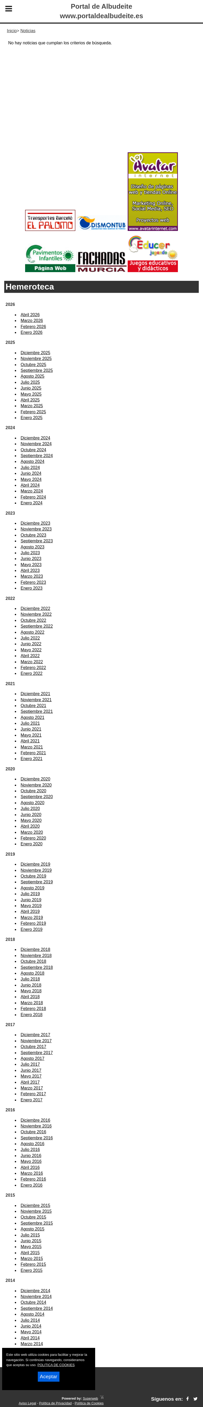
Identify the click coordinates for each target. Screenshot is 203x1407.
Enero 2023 (32, 588)
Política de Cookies (89, 1403)
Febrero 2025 (33, 412)
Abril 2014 (30, 1338)
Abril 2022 (30, 655)
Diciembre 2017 (35, 1034)
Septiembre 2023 (37, 541)
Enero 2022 (32, 673)
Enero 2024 (32, 503)
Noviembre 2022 (36, 614)
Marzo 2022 (32, 662)
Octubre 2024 (33, 450)
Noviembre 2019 (36, 870)
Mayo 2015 (31, 1246)
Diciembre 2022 (35, 608)
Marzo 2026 (32, 320)
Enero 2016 (32, 1185)
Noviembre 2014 (36, 1296)
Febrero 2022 (33, 667)
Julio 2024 (30, 467)
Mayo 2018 (31, 991)
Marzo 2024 (32, 491)
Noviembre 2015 (36, 1211)
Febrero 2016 (33, 1179)
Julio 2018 (30, 979)
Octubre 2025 (33, 364)
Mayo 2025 (31, 394)
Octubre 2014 (33, 1302)
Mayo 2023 (31, 564)
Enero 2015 (32, 1270)
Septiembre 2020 (37, 796)
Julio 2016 (30, 1149)
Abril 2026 (30, 314)
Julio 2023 (30, 553)
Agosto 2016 (32, 1143)
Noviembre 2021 (36, 700)
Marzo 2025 (32, 406)
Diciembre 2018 (35, 949)
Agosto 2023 (32, 547)
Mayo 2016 (31, 1161)
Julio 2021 (30, 723)
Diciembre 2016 (35, 1120)
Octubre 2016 (33, 1132)
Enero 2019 (32, 929)
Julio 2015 (30, 1235)
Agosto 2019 (32, 888)
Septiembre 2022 (37, 626)
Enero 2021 (32, 758)
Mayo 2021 (31, 735)
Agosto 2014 (32, 1314)
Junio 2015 (31, 1241)
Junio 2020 (31, 814)
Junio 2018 (31, 985)
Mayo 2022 (31, 650)
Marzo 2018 (32, 1003)
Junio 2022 (31, 644)
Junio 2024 (31, 473)
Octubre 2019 (33, 876)
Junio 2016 (31, 1155)
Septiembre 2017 (37, 1052)
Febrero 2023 (33, 582)
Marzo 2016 (32, 1173)
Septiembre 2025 (37, 370)
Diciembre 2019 (35, 864)
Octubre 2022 (33, 620)
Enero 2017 (32, 1100)
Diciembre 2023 (35, 523)
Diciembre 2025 (35, 352)
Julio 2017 (30, 1064)
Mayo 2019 (31, 905)
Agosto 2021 (32, 717)
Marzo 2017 (32, 1088)
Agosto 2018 (32, 973)
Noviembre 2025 (36, 358)
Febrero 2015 (33, 1264)
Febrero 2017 (33, 1094)
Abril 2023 (30, 570)
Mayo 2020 (31, 820)
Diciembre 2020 (35, 779)
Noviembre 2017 (36, 1041)
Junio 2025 (31, 388)
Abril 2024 (30, 485)
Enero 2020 (32, 844)
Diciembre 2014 (35, 1290)
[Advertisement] (101, 108)
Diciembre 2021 (35, 693)
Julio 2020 (30, 808)
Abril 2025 (30, 400)
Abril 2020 (30, 826)
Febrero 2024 (33, 497)
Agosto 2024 (32, 461)
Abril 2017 (30, 1082)
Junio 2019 (31, 900)
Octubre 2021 (33, 705)
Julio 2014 (30, 1320)
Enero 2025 (32, 417)
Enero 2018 (32, 1014)
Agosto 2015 (32, 1229)
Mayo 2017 (31, 1076)
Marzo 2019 (32, 917)
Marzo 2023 (32, 576)
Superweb (90, 1398)
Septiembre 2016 (37, 1138)
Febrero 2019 (33, 923)
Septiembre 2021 (37, 711)
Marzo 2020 (32, 832)
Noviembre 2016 (36, 1126)
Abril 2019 (30, 911)
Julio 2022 (30, 638)
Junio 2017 (31, 1070)
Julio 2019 (30, 894)
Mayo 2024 (31, 479)
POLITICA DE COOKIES (56, 1365)
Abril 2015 (30, 1252)
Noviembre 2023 (36, 529)
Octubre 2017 (33, 1046)
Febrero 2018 (33, 1008)
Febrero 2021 (33, 753)
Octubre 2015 (33, 1217)
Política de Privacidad (55, 1403)
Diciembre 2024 (35, 438)
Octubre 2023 (33, 535)
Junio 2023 (31, 558)
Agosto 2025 (32, 376)
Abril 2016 (30, 1167)
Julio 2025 (30, 382)
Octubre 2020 (33, 791)
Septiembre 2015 (37, 1223)
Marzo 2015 (32, 1258)
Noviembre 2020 (36, 785)
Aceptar (48, 1376)
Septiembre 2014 (37, 1308)
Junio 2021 (31, 729)
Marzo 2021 (32, 747)
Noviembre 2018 (36, 955)
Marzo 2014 (32, 1344)
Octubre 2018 (33, 961)
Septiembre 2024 (37, 455)
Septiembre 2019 (37, 882)
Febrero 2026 (33, 326)
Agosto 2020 (32, 802)
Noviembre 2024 (36, 444)
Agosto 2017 (32, 1058)
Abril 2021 (30, 741)
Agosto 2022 (32, 632)
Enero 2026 (32, 332)
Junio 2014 (31, 1326)
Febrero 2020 (33, 838)
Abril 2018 (30, 996)
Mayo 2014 (31, 1332)
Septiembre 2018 (37, 967)
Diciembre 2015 (35, 1205)
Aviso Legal (27, 1403)
